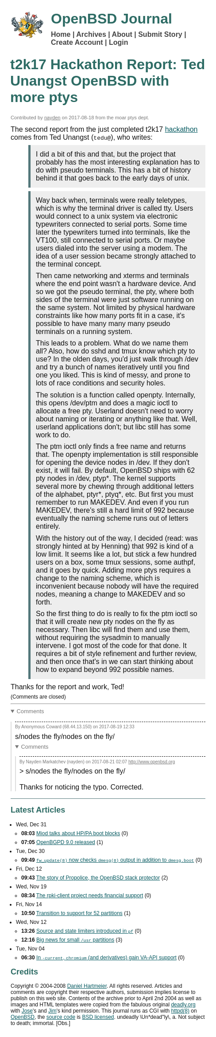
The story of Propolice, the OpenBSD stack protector (98, 878)
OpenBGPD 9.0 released (65, 842)
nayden (52, 117)
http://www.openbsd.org (151, 761)
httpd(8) (180, 1011)
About (122, 34)
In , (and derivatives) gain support (106, 958)
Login (118, 42)
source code (60, 1017)
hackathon (181, 129)
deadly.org (183, 1005)
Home (60, 34)
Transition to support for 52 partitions (79, 913)
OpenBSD (23, 1017)
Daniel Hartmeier (87, 986)
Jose (27, 1011)
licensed (98, 1017)
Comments (30, 711)
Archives (91, 34)
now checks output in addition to (115, 860)
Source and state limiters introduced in (84, 931)
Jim (52, 1011)
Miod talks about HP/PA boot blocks (78, 833)
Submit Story (160, 34)
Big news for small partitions (75, 940)
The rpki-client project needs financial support (89, 895)
